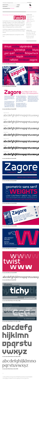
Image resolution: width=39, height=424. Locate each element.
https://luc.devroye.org (14, 378)
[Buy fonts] (31, 19)
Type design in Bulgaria (30, 33)
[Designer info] (32, 21)
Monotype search (29, 24)
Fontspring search (29, 25)
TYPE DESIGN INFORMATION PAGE (8, 2)
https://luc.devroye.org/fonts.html (24, 378)
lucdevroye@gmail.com (6, 378)
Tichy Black (13, 22)
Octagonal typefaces (29, 37)
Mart (24, 29)
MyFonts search (28, 22)
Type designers (28, 31)
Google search (28, 27)
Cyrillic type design (30, 36)
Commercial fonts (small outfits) (31, 34)
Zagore (4, 36)
